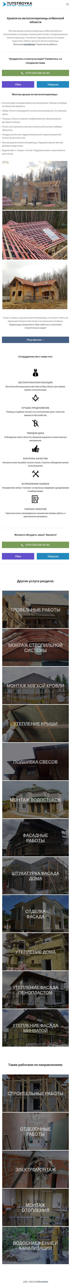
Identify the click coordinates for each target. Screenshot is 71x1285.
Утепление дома (35, 951)
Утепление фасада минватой (35, 1028)
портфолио (29, 44)
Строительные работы (35, 1093)
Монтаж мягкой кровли (35, 685)
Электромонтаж (35, 1169)
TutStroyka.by (41, 1281)
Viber (18, 84)
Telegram (53, 84)
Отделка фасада (35, 914)
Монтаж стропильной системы (35, 647)
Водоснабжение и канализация (35, 1245)
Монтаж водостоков (35, 799)
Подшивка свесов (35, 761)
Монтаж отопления (35, 1207)
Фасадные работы (35, 838)
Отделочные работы (35, 1131)
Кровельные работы (35, 609)
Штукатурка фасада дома (35, 876)
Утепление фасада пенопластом (35, 990)
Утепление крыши (36, 723)
